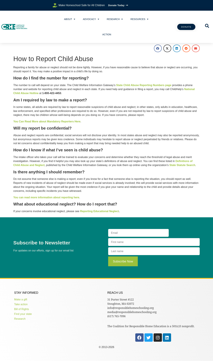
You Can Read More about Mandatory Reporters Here (46, 121)
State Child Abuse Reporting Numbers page (143, 85)
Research (115, 19)
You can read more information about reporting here (46, 197)
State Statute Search (182, 165)
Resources (139, 19)
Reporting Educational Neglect (99, 211)
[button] (158, 48)
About (69, 19)
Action (106, 34)
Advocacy (91, 19)
